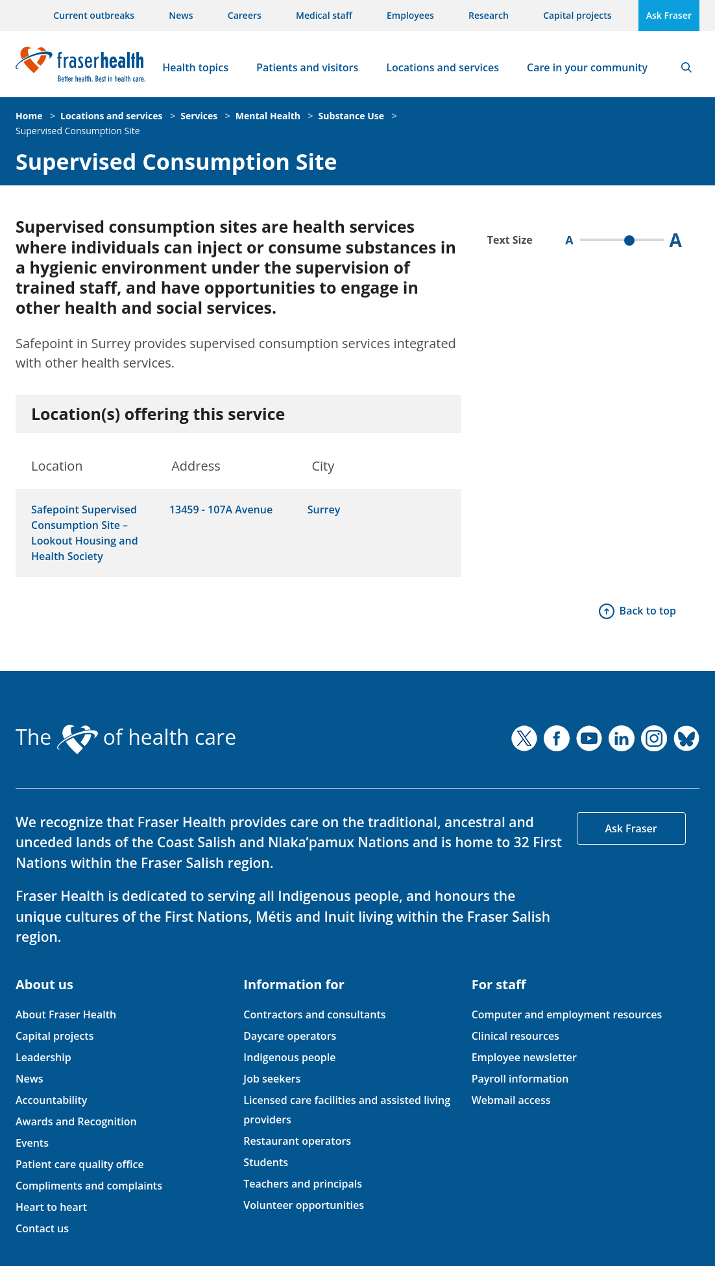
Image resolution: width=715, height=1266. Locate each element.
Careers (244, 15)
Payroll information (520, 1079)
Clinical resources (515, 1036)
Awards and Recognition (76, 1121)
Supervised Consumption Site (78, 130)
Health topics (195, 67)
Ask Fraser (669, 15)
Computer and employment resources (567, 1014)
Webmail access (511, 1100)
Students (265, 1162)
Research (488, 15)
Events (32, 1143)
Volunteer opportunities (303, 1205)
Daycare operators (289, 1036)
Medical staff (324, 15)
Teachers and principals (302, 1184)
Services (198, 116)
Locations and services (442, 67)
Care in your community (587, 67)
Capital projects (577, 15)
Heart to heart (51, 1207)
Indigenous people (289, 1057)
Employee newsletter (524, 1057)
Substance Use (351, 116)
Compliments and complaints (89, 1185)
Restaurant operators (297, 1141)
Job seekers (271, 1079)
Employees (410, 15)
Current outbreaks (93, 15)
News (181, 15)
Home (29, 116)
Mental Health (268, 116)
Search (686, 67)
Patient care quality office (80, 1164)
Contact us (42, 1228)
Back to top (648, 611)
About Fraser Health (66, 1014)
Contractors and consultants (314, 1014)
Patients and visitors (307, 67)
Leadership (43, 1057)
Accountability (51, 1100)
